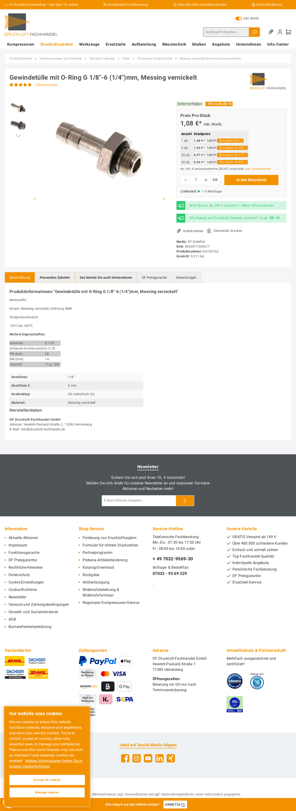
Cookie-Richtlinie (23, 589)
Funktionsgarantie (24, 552)
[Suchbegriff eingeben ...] (226, 32)
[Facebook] (125, 758)
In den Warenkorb (251, 180)
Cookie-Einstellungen (26, 582)
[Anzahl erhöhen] (206, 180)
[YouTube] (148, 758)
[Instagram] (136, 758)
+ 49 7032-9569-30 (173, 559)
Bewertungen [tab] (186, 277)
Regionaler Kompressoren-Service (111, 602)
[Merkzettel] (272, 32)
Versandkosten (136, 794)
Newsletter (17, 597)
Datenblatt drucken (228, 231)
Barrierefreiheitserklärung (30, 627)
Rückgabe (91, 575)
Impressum (18, 545)
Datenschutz (19, 575)
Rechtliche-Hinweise (26, 567)
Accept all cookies (47, 780)
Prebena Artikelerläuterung (105, 560)
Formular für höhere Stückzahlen (110, 545)
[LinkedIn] (159, 758)
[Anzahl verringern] (186, 180)
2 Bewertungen (46, 85)
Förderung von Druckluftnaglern (109, 538)
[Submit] (185, 500)
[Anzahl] (196, 180)
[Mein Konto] (280, 32)
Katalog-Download (98, 567)
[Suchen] (254, 32)
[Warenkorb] (288, 32)
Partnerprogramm (98, 552)
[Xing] (171, 758)
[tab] (20, 277)
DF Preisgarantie (23, 560)
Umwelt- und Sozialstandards (33, 612)
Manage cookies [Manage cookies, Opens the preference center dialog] (47, 792)
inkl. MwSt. (247, 18)
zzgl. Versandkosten (258, 168)
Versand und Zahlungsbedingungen (39, 604)
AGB (12, 619)
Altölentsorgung (96, 582)
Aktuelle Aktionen (23, 538)
